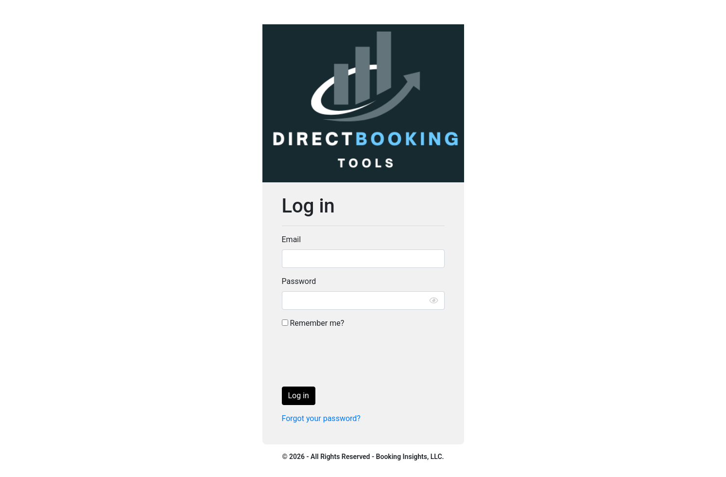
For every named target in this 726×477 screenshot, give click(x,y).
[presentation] (356, 360)
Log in (298, 395)
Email (291, 239)
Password (299, 281)
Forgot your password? (321, 418)
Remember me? (313, 323)
